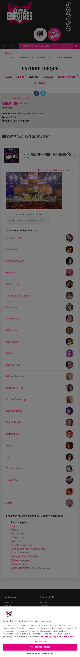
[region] (40, 631)
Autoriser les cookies (40, 647)
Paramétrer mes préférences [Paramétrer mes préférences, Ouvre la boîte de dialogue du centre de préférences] (40, 653)
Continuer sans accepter (40, 641)
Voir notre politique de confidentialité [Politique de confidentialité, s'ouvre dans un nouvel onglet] (58, 637)
